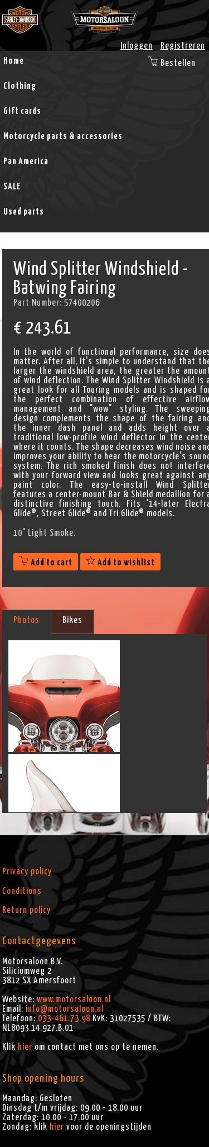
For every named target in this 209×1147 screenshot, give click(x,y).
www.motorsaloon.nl (74, 999)
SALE (12, 186)
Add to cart (45, 562)
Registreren (183, 45)
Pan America (25, 161)
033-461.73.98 (64, 1018)
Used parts (23, 211)
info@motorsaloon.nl (65, 1009)
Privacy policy (27, 871)
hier (25, 1047)
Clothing (19, 86)
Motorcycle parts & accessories (63, 136)
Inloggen (136, 45)
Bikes (72, 620)
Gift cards (22, 111)
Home (13, 60)
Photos (26, 620)
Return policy (26, 910)
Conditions (22, 891)
